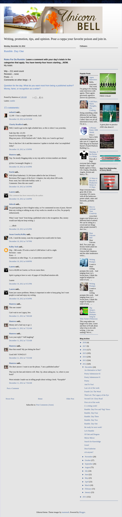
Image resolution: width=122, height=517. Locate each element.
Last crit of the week (91, 388)
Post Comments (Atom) (45, 405)
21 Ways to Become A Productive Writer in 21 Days (93, 182)
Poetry (86, 381)
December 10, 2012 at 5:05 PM (20, 187)
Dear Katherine (90, 449)
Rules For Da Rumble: (14, 59)
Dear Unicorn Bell (92, 235)
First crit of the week (92, 402)
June (87, 474)
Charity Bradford (16, 124)
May (87, 478)
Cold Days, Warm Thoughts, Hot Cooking (93, 106)
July (86, 471)
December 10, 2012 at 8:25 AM (20, 119)
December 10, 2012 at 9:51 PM (20, 284)
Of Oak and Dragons (92, 434)
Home (40, 399)
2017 (85, 346)
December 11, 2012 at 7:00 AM (20, 316)
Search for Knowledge (92, 442)
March (87, 485)
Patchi (11, 172)
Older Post (70, 399)
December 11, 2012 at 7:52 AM (20, 328)
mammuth (65, 512)
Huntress (12, 155)
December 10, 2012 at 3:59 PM (20, 149)
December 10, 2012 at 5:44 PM (20, 199)
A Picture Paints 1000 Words (93, 130)
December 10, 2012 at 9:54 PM (20, 299)
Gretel (86, 445)
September (89, 464)
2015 (85, 353)
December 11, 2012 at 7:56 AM (20, 383)
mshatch (12, 112)
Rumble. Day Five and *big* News (97, 409)
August (88, 467)
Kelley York (13, 247)
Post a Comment (13, 388)
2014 (85, 357)
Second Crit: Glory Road (93, 399)
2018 (85, 342)
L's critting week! (90, 406)
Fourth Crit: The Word (92, 392)
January (88, 492)
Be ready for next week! (93, 427)
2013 (85, 360)
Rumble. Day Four (91, 413)
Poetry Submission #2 (92, 374)
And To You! (89, 384)
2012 (85, 364)
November (89, 457)
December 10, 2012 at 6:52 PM (20, 229)
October (88, 460)
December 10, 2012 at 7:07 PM (20, 241)
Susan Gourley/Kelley (17, 234)
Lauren (12, 192)
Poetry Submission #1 (92, 377)
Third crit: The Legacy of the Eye (96, 395)
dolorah (12, 204)
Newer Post (10, 399)
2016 (85, 350)
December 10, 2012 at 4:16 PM (20, 167)
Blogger (82, 512)
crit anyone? (88, 452)
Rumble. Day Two (91, 420)
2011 (85, 497)
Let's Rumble (89, 431)
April (87, 482)
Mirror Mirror (89, 438)
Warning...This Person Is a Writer (93, 154)
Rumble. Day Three (91, 416)
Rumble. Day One (91, 424)
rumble (12, 101)
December (89, 367)
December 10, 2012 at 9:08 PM (20, 261)
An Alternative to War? (92, 370)
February (88, 489)
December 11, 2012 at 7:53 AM (20, 341)
